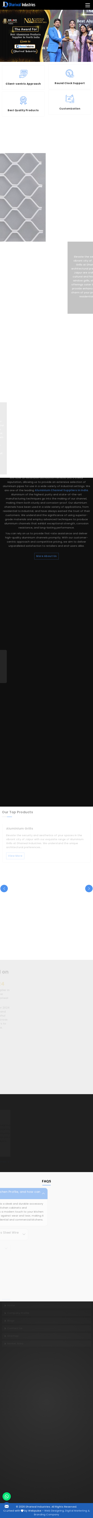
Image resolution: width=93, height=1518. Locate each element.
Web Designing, (54, 1510)
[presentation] (4, 888)
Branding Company (46, 1514)
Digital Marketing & (77, 1510)
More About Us (46, 494)
